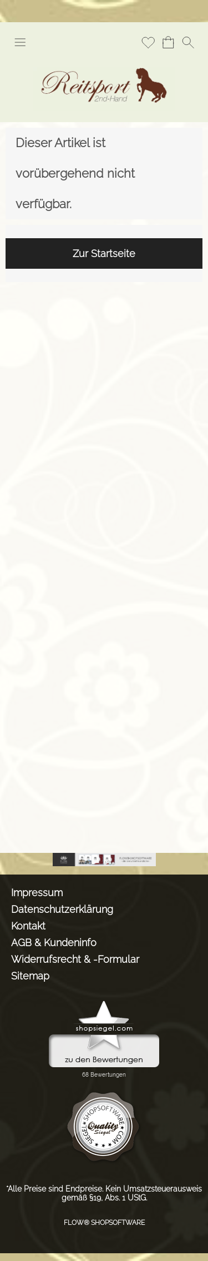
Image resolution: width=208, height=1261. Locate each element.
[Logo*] (104, 60)
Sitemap (30, 976)
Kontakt (28, 926)
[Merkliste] (148, 42)
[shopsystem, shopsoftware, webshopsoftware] (104, 857)
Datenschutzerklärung (62, 909)
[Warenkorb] (168, 42)
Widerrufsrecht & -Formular (75, 959)
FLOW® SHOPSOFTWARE (104, 1223)
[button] (20, 42)
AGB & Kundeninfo (54, 942)
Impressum (37, 892)
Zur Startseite (104, 253)
